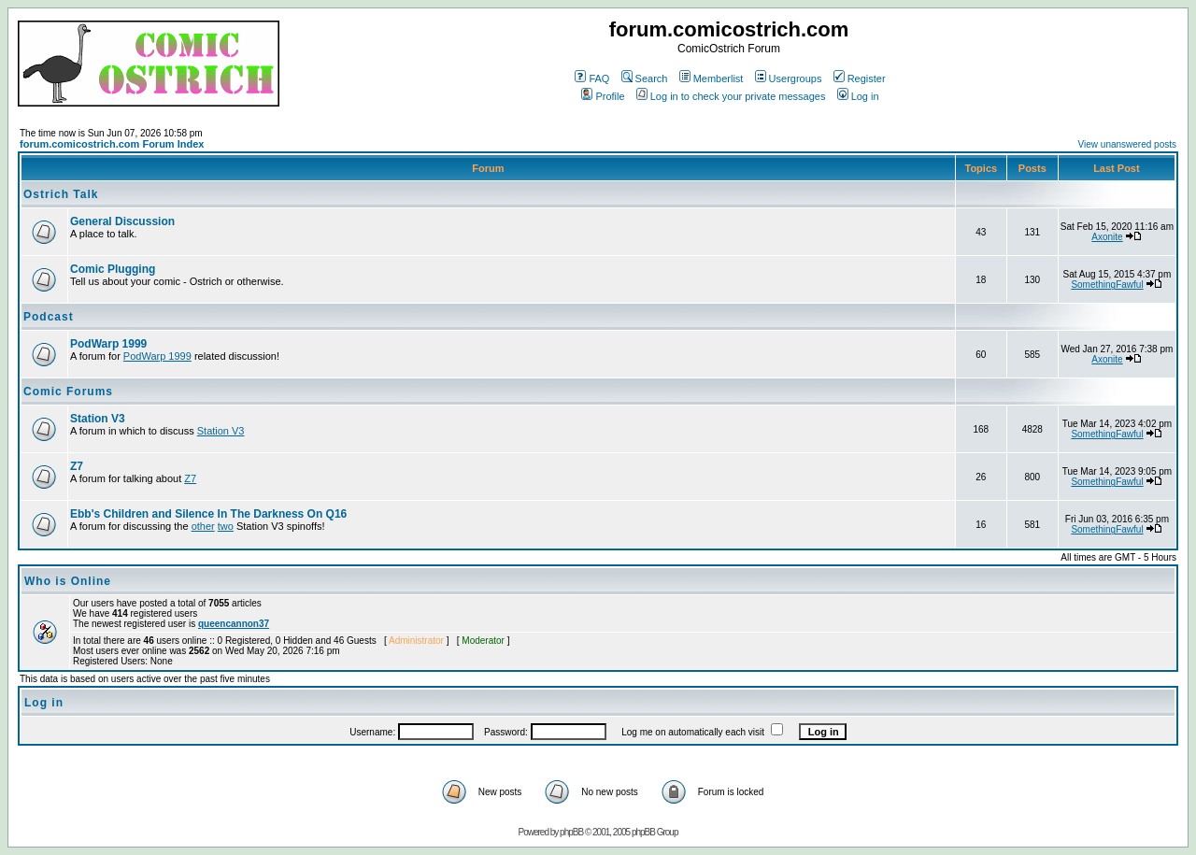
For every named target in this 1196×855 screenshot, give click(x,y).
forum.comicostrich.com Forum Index (112, 144)
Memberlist (711, 78)
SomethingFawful (1107, 284)
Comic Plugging (112, 269)
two (226, 526)
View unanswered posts (1127, 144)
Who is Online (67, 581)
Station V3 (97, 418)
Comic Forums (68, 391)
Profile (602, 96)
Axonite (1106, 237)
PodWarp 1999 (108, 343)
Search (644, 78)
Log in (858, 96)
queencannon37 (233, 624)
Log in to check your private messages (731, 96)
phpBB (571, 832)
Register (859, 78)
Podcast (48, 316)
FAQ (592, 78)
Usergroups (788, 78)
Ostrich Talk (60, 194)
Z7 (76, 466)
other (203, 526)
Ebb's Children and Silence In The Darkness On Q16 (208, 513)
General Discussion (122, 221)
